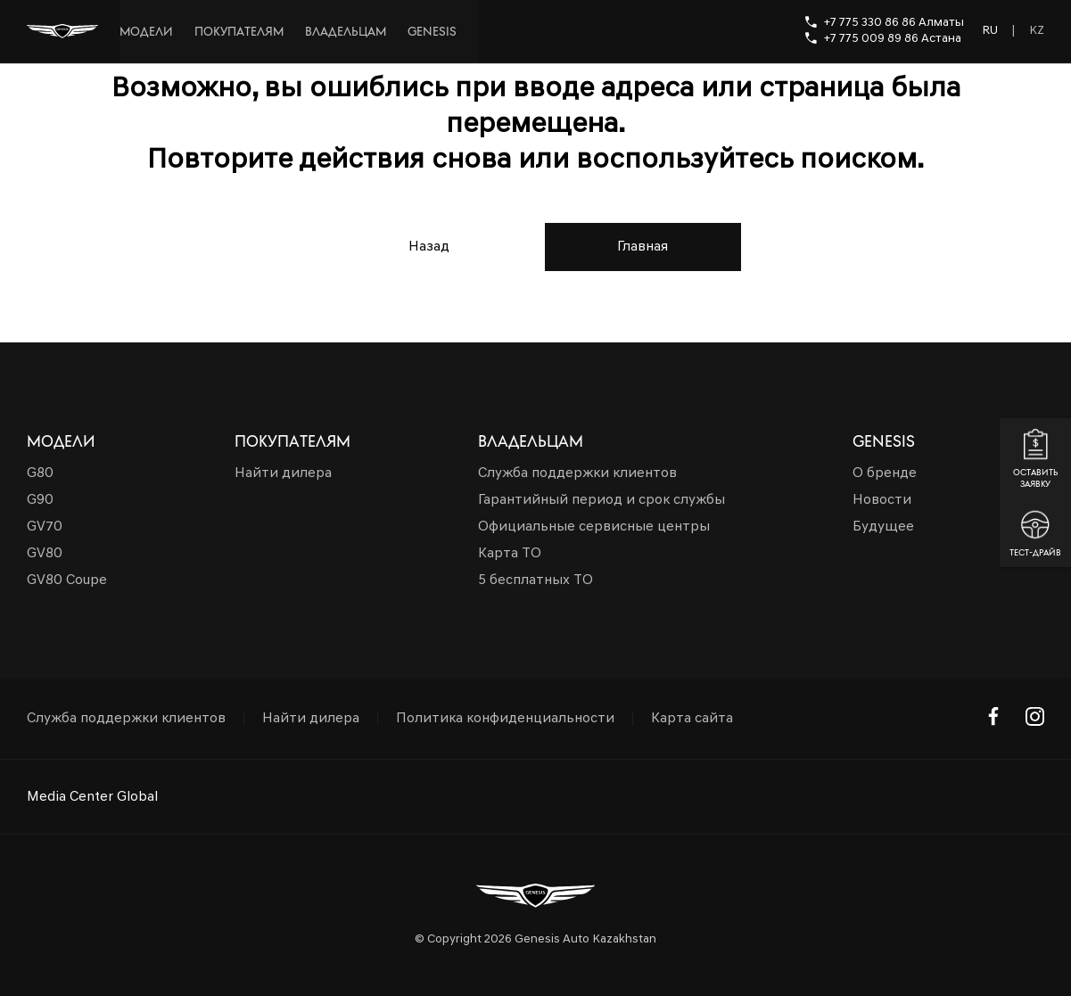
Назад (428, 247)
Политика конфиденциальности (505, 719)
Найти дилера (310, 719)
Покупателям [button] (292, 441)
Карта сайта (692, 719)
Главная (642, 247)
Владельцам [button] (530, 441)
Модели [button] (61, 441)
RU (990, 30)
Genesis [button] (884, 441)
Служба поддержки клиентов (126, 719)
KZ (1036, 30)
